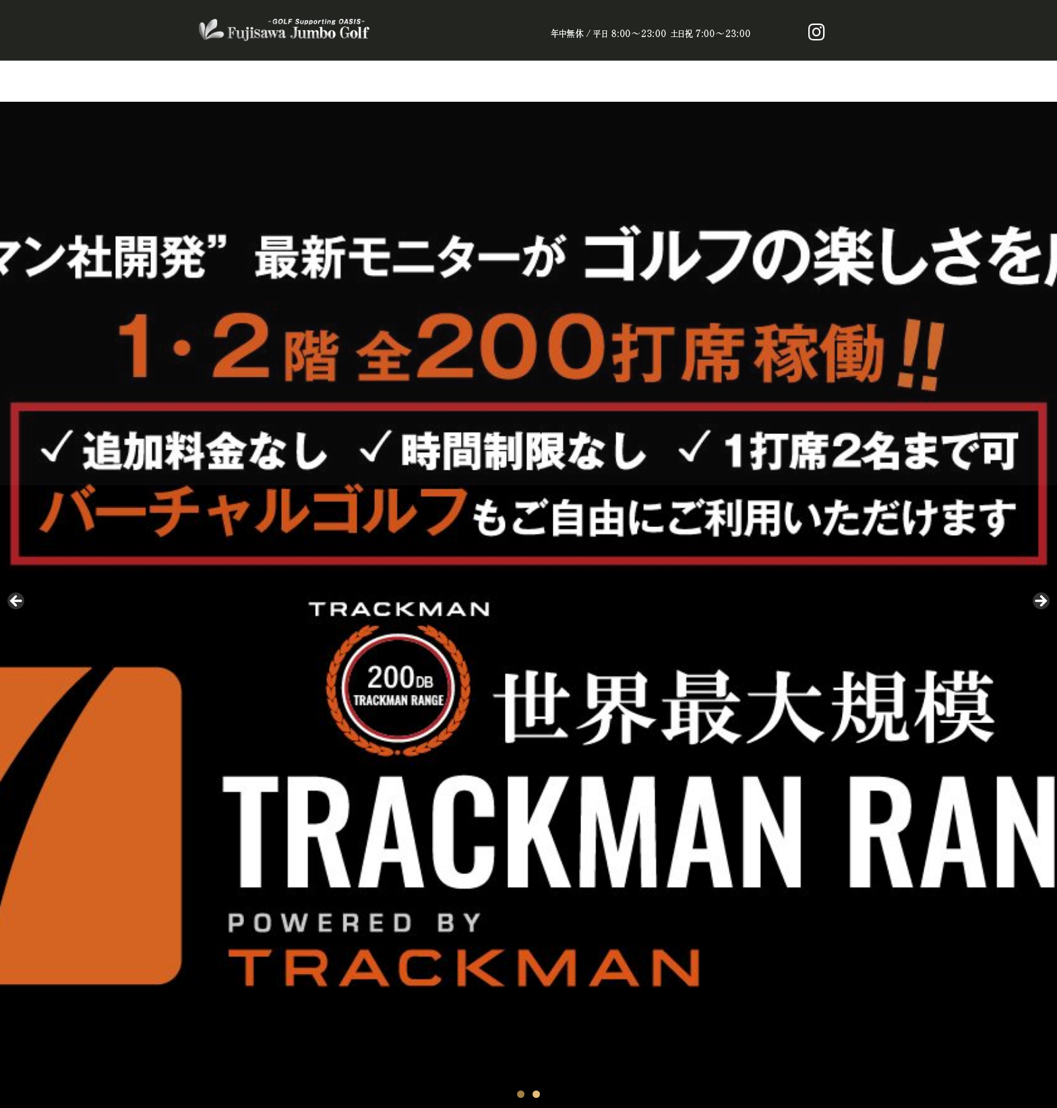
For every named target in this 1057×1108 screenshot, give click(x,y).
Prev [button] (17, 602)
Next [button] (1040, 602)
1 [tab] (520, 1094)
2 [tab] (536, 1094)
